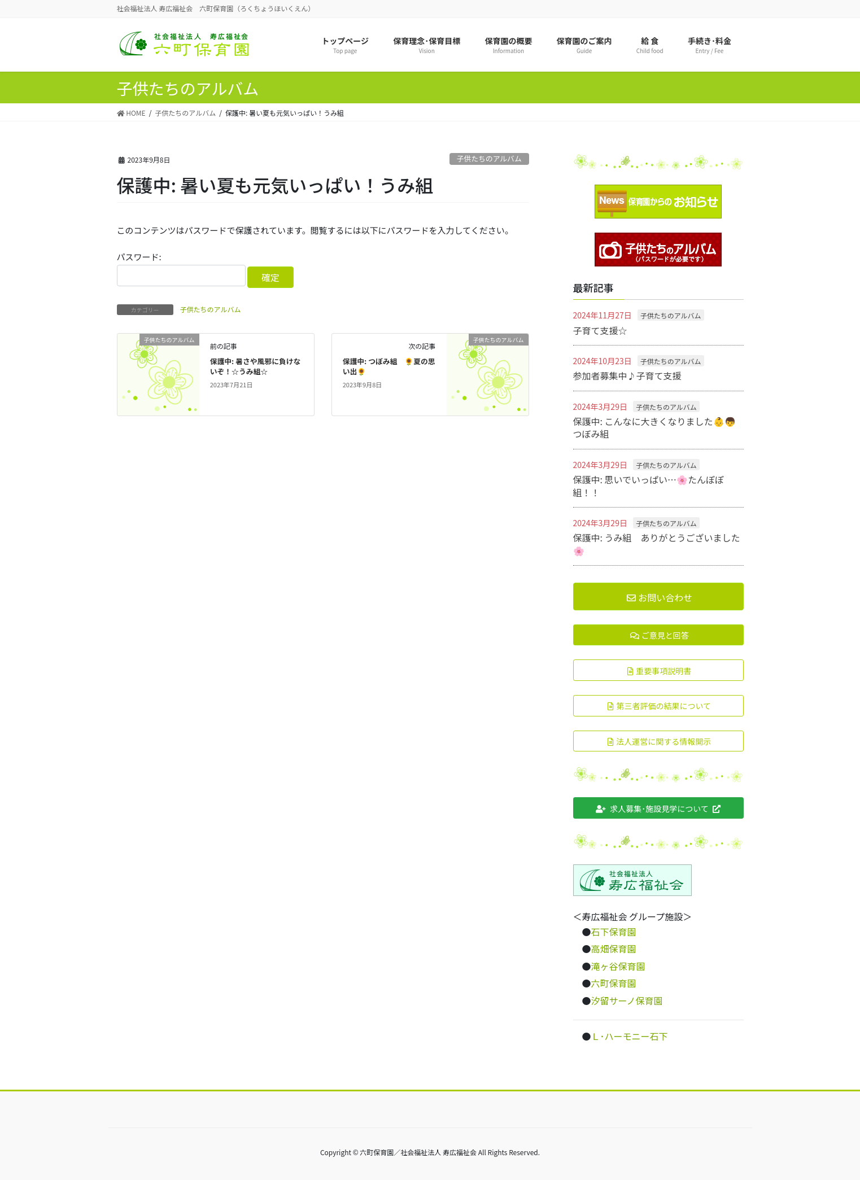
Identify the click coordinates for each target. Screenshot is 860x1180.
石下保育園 (613, 931)
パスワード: (181, 269)
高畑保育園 (613, 948)
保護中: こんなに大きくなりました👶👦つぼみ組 (654, 427)
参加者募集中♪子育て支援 (627, 375)
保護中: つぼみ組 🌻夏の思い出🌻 (389, 366)
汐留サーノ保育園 (627, 1000)
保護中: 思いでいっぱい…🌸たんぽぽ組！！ (648, 486)
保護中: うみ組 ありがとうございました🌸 (656, 544)
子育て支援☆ (600, 330)
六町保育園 (613, 983)
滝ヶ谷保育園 (618, 966)
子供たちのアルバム (489, 158)
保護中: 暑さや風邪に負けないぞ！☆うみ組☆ (255, 366)
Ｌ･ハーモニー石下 (629, 1036)
